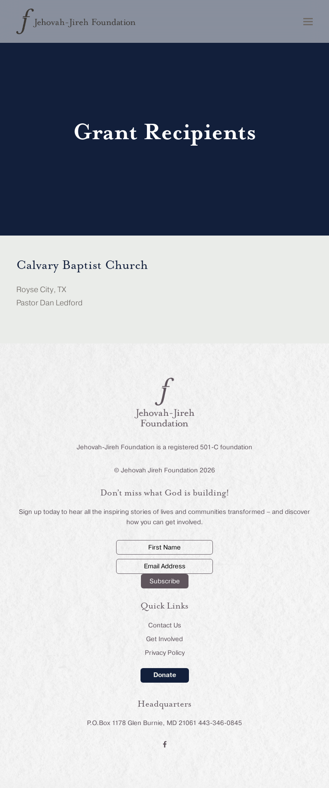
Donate (164, 675)
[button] (308, 21)
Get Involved (164, 639)
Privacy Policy (165, 653)
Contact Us (164, 625)
